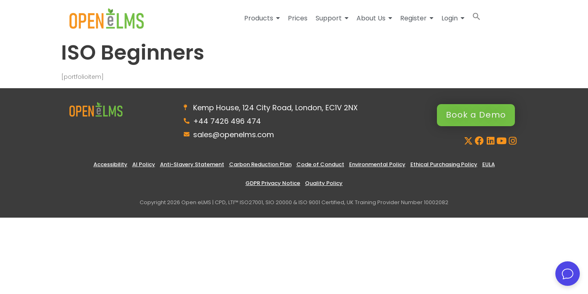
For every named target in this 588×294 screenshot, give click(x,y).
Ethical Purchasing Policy (443, 164)
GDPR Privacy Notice (272, 183)
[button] (476, 18)
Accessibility (110, 164)
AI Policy (143, 164)
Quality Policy (324, 183)
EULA (488, 164)
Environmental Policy (377, 164)
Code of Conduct (320, 164)
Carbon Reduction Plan (260, 164)
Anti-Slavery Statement (192, 164)
